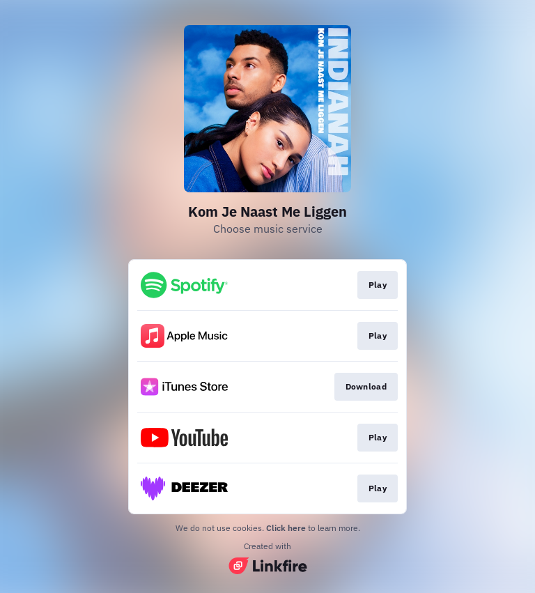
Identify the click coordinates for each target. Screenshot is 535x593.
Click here (286, 528)
